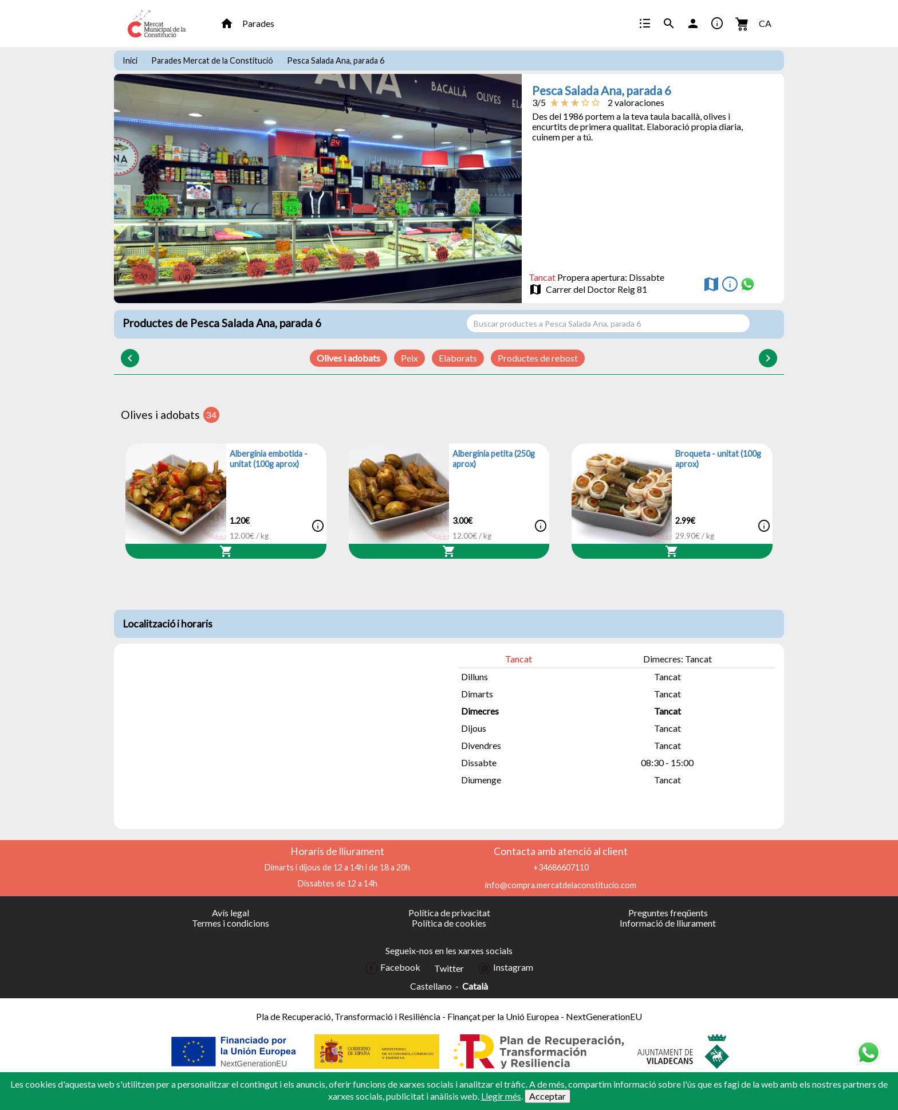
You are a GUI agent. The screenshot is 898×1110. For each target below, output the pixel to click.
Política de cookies (449, 922)
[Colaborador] (235, 1051)
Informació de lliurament (668, 922)
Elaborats (458, 357)
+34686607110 (561, 867)
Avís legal (230, 912)
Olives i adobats (348, 357)
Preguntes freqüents (668, 912)
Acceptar (547, 1096)
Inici (130, 60)
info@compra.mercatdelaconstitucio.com (560, 885)
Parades (258, 23)
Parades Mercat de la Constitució (212, 60)
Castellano (431, 986)
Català (475, 986)
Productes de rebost (538, 357)
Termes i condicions (230, 922)
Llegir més (501, 1096)
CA (765, 23)
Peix (409, 357)
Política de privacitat (449, 912)
